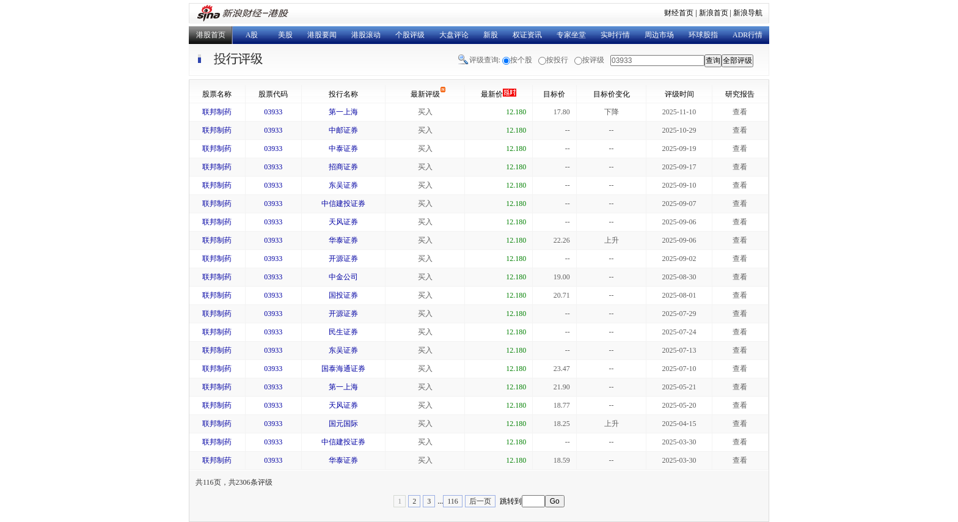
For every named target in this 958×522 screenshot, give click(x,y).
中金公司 (343, 277)
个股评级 (410, 35)
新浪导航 (747, 13)
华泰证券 (343, 240)
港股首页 (210, 35)
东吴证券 (343, 185)
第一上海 (343, 112)
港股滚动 (366, 35)
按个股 (521, 60)
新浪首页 (713, 13)
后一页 (480, 501)
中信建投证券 (343, 203)
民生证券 (343, 332)
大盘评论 (454, 35)
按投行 (557, 60)
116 (452, 501)
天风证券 (343, 222)
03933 (273, 112)
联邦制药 (217, 112)
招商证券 (343, 167)
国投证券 (343, 295)
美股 (285, 35)
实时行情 (615, 35)
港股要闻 (322, 35)
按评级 (593, 60)
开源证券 (343, 258)
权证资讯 (527, 35)
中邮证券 (343, 130)
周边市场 (659, 35)
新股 (490, 35)
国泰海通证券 (343, 368)
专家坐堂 (571, 35)
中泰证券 (343, 148)
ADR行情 (747, 35)
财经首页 (678, 13)
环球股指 (703, 35)
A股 (252, 35)
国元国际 (343, 423)
